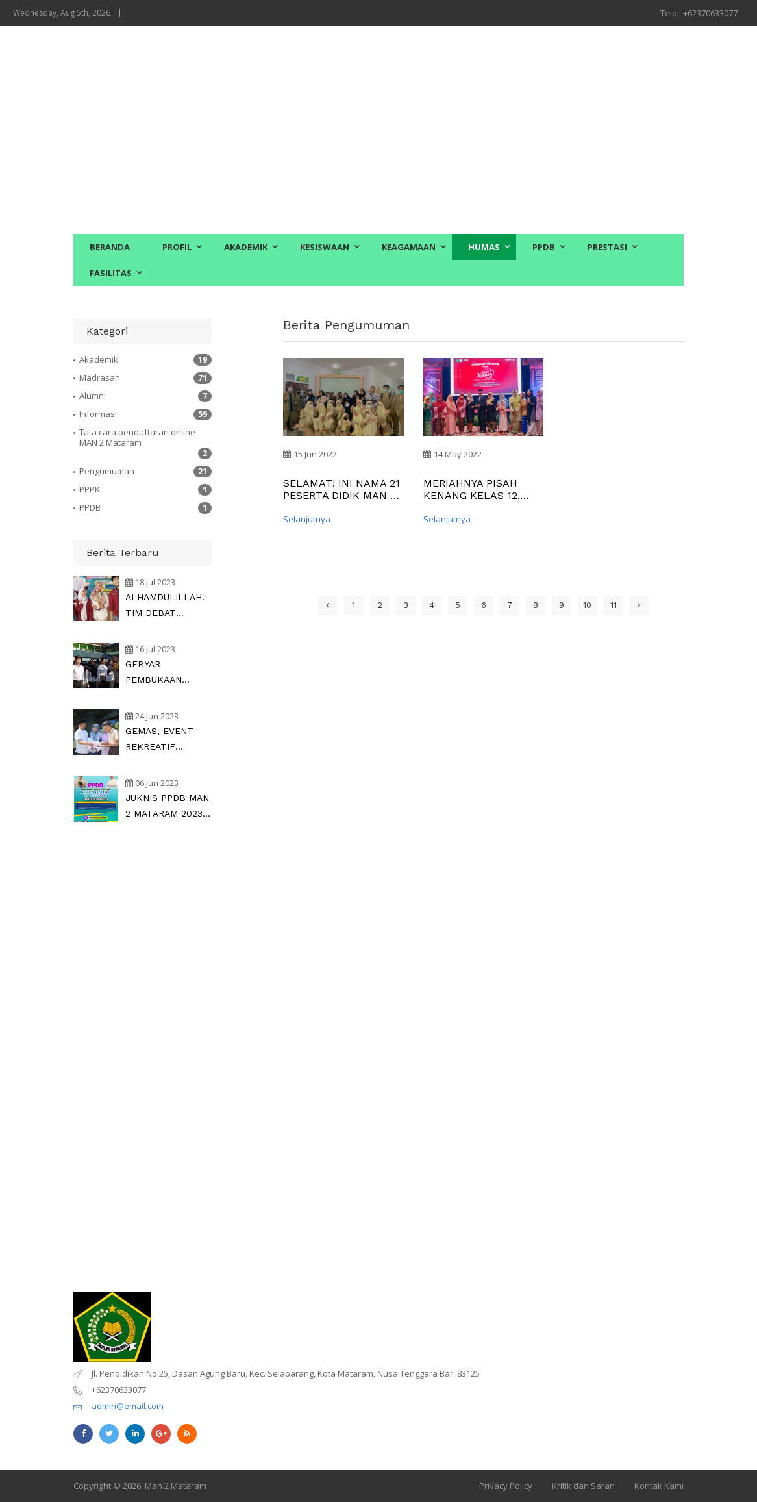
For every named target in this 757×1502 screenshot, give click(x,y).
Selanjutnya (306, 519)
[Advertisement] (378, 130)
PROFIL (177, 247)
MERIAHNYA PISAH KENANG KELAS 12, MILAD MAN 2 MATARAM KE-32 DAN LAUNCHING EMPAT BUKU (478, 489)
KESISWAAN (324, 247)
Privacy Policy (505, 1486)
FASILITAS (111, 273)
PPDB (543, 247)
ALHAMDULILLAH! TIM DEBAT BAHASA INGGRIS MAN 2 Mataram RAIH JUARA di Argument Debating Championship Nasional (167, 606)
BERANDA (110, 247)
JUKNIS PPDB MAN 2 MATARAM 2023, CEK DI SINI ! (167, 807)
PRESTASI (607, 247)
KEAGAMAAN (409, 247)
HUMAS (484, 247)
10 (587, 605)
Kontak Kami (659, 1486)
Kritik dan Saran (583, 1486)
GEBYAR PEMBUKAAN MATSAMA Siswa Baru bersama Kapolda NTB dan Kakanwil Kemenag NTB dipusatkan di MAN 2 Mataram (166, 673)
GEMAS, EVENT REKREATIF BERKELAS (159, 740)
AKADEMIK (245, 247)
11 (613, 605)
